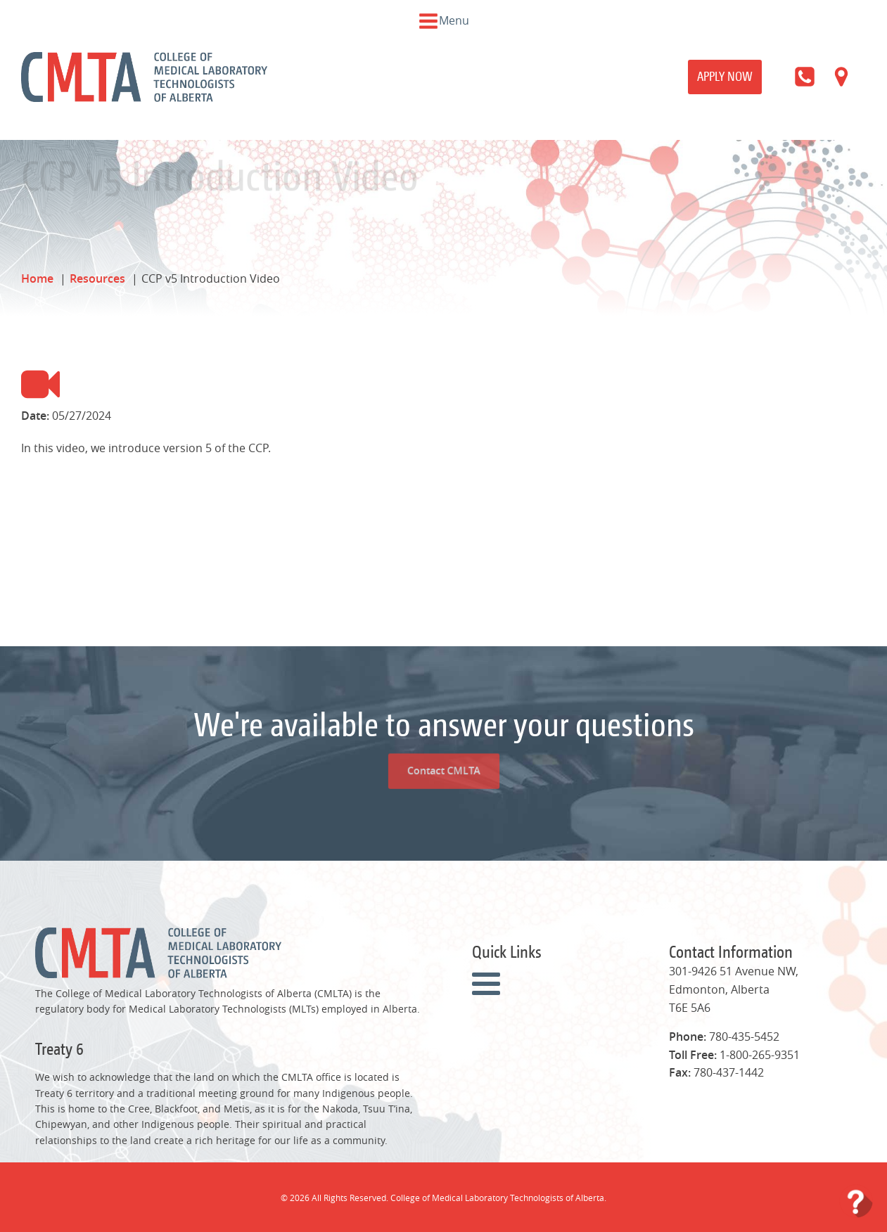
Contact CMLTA (443, 740)
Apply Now (725, 76)
